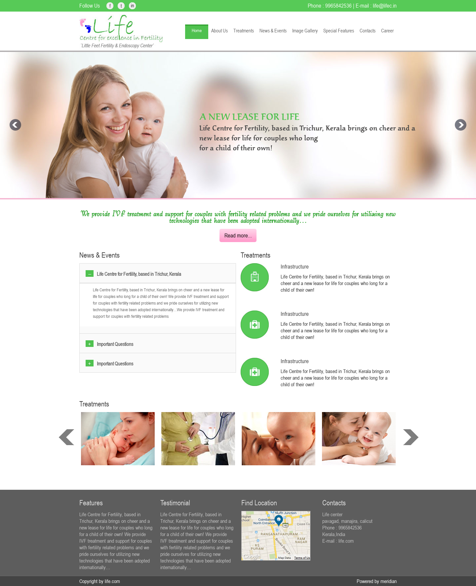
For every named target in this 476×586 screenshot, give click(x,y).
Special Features (338, 30)
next (410, 437)
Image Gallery (305, 30)
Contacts (368, 30)
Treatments (243, 30)
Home (197, 30)
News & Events (273, 30)
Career (387, 30)
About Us (219, 30)
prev (66, 437)
